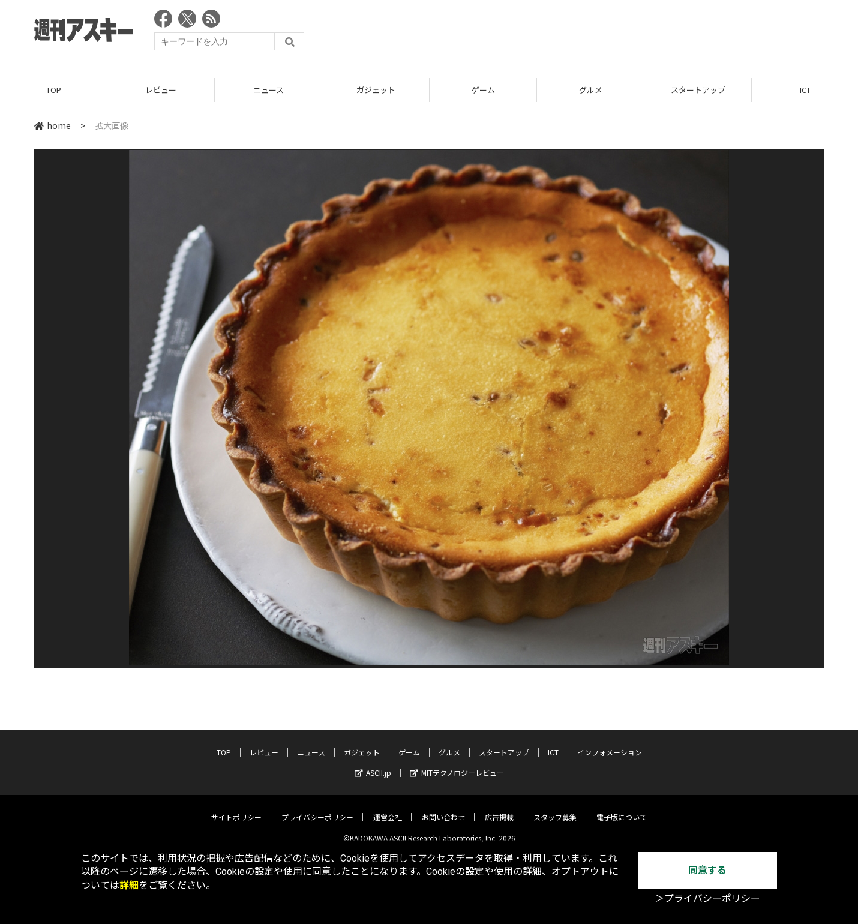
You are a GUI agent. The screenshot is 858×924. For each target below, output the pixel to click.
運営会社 (387, 808)
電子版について (621, 808)
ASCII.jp (373, 764)
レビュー (160, 89)
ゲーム (483, 89)
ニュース (268, 89)
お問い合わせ (443, 808)
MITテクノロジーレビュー (457, 764)
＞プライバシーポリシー (707, 898)
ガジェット (375, 89)
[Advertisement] (605, 33)
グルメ (590, 89)
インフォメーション (609, 744)
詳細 (129, 885)
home (52, 125)
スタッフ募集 (555, 808)
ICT (553, 744)
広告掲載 (499, 808)
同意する (707, 870)
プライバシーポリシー (317, 808)
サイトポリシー (236, 808)
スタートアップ (698, 89)
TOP (53, 89)
